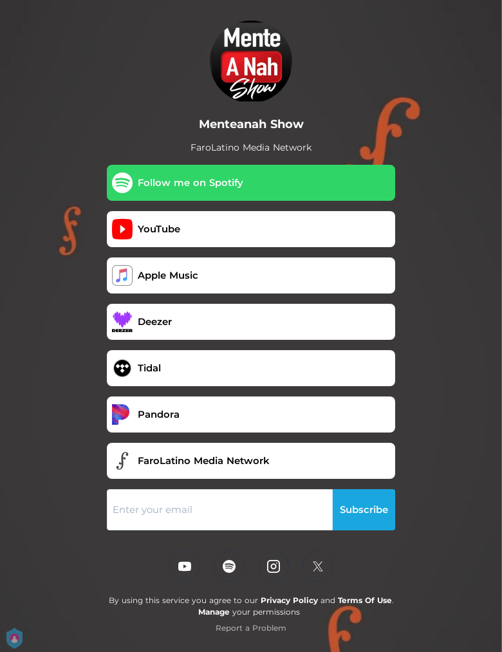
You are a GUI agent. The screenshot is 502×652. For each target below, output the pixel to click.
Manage (214, 612)
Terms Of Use (365, 600)
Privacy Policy (289, 600)
